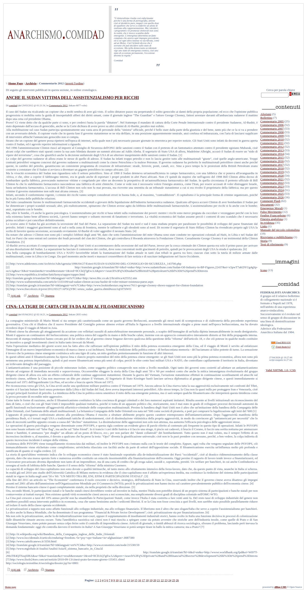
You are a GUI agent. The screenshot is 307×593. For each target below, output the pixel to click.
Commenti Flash (270, 201)
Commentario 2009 (272, 136)
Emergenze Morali (271, 208)
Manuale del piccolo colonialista (280, 230)
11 (120, 580)
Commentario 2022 (272, 183)
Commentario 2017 (272, 164)
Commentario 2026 (272, 197)
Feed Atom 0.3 (280, 347)
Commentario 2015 (272, 157)
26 (177, 580)
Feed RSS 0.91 (281, 342)
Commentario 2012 (58, 105)
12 (124, 580)
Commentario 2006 (272, 125)
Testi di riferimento (272, 244)
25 (173, 580)
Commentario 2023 (272, 186)
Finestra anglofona (271, 219)
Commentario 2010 (272, 139)
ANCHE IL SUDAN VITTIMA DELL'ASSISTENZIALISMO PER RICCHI (72, 97)
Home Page (15, 83)
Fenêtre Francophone (273, 215)
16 (139, 580)
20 (154, 580)
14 (132, 580)
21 (158, 580)
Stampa (47, 295)
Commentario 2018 (272, 168)
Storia (264, 240)
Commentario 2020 (272, 175)
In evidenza (267, 222)
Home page (10, 587)
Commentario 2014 (272, 154)
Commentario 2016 (272, 161)
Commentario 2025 (272, 193)
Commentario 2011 (272, 143)
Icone (263, 270)
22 (162, 580)
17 (143, 580)
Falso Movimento (271, 211)
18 (147, 580)
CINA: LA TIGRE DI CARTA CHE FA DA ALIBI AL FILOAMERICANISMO (75, 306)
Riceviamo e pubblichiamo (276, 237)
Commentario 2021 (272, 179)
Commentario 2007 (272, 128)
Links (263, 226)
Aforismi (265, 114)
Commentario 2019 (272, 172)
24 (169, 580)
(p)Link (13, 295)
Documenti (267, 204)
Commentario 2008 (272, 132)
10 (117, 580)
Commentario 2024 (272, 190)
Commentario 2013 (272, 150)
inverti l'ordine (74, 83)
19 (150, 580)
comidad (13, 105)
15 (135, 580)
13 (128, 580)
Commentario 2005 (272, 121)
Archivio (30, 83)
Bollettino (266, 117)
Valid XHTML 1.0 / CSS (281, 370)
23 (165, 580)
